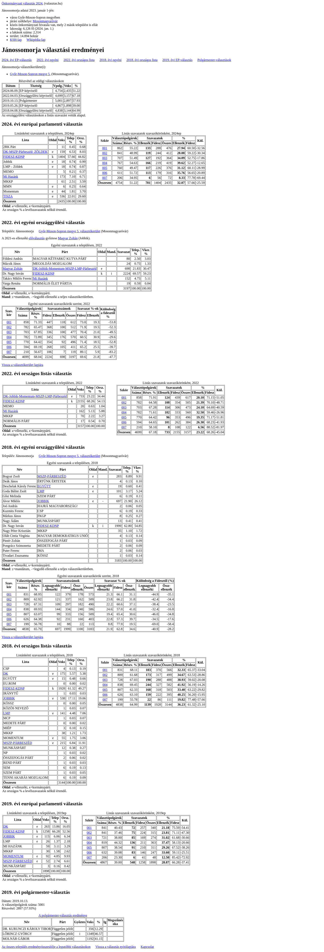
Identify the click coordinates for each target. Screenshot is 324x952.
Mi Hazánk (10, 176)
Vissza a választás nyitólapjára (115, 946)
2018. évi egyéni (111, 60)
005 (104, 168)
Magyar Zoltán (68, 238)
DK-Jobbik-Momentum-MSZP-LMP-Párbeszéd (64, 268)
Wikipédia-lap (36, 39)
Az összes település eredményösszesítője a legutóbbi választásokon (46, 946)
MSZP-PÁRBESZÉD (52, 476)
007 (104, 178)
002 (104, 153)
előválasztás (37, 238)
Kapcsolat (147, 946)
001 (104, 148)
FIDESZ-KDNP (14, 156)
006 (104, 173)
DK (5, 673)
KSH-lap (16, 39)
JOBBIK (43, 501)
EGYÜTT (44, 486)
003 (104, 158)
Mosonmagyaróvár (45, 21)
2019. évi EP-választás (177, 60)
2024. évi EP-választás (17, 60)
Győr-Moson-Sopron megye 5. (30, 74)
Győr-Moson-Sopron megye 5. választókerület (69, 231)
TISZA (8, 196)
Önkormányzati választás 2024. (22, 3)
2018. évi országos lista (141, 60)
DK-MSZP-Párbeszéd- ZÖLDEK (25, 152)
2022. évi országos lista (79, 60)
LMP (41, 491)
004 (104, 163)
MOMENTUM (13, 856)
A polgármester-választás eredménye (63, 915)
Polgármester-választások (214, 60)
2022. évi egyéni (47, 60)
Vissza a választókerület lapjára (22, 365)
